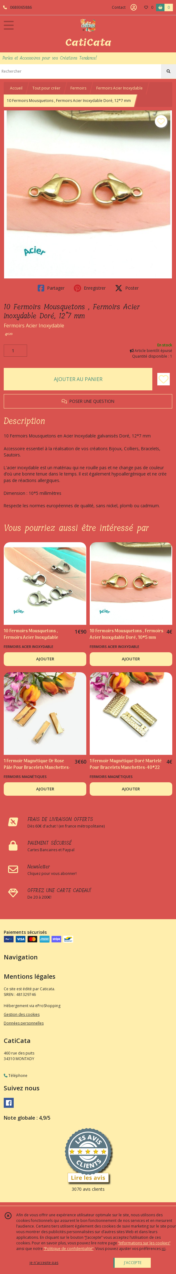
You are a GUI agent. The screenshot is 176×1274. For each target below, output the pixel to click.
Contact (119, 7)
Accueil (16, 88)
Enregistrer (90, 288)
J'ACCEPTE (132, 1262)
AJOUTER (45, 659)
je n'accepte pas (44, 1262)
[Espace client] (133, 7)
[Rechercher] (168, 71)
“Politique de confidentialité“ (68, 1248)
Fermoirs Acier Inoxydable (119, 88)
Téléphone (15, 1075)
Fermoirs (78, 88)
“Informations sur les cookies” (144, 1243)
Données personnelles (24, 1023)
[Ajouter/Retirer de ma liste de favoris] (163, 379)
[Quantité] (15, 351)
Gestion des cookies (22, 1014)
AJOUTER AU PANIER (78, 379)
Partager (51, 288)
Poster (127, 288)
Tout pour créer (46, 88)
